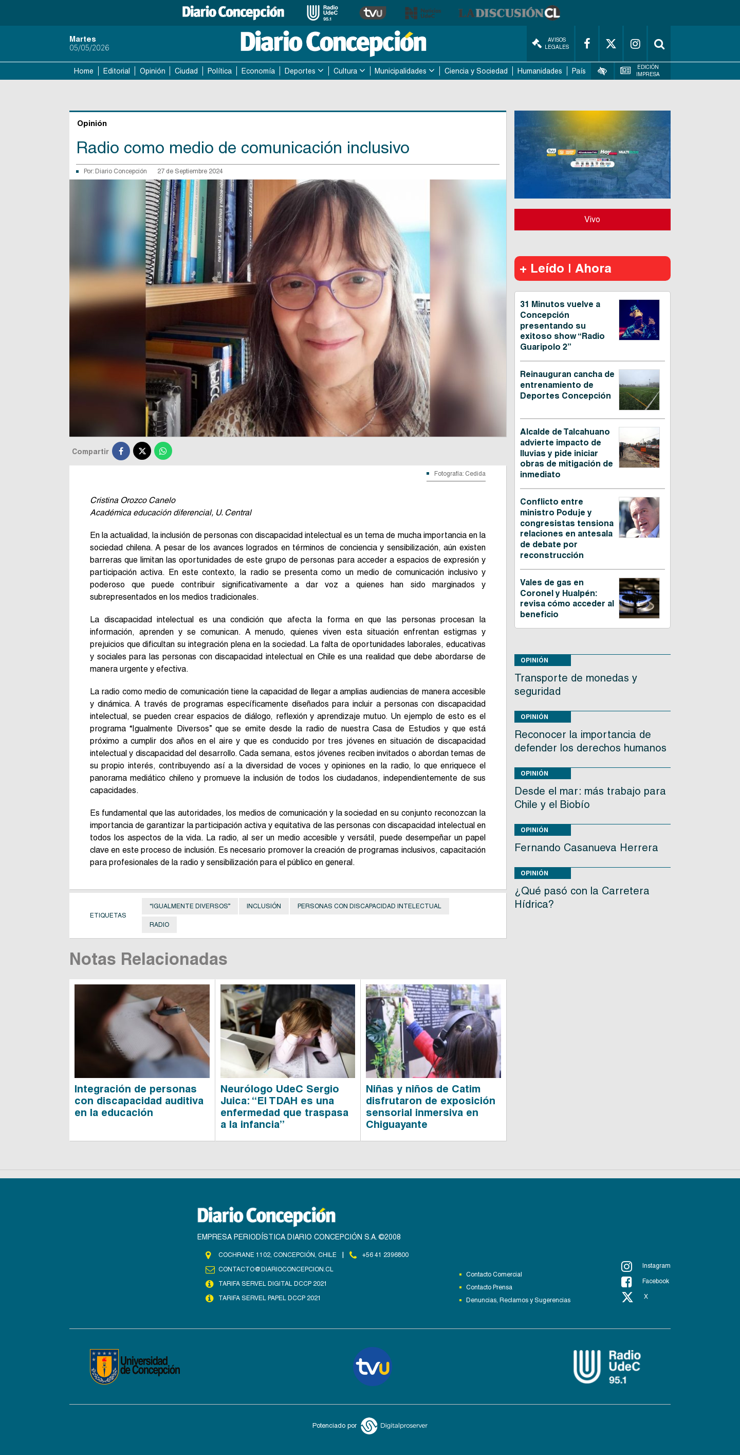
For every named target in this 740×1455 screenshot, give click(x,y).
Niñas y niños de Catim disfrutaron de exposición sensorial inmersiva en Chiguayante (430, 1106)
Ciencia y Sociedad (476, 71)
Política (220, 71)
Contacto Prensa (489, 1287)
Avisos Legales (550, 43)
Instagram (646, 1266)
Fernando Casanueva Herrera (586, 847)
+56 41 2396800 (385, 1255)
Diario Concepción (121, 171)
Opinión (152, 71)
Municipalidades (401, 71)
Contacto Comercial (494, 1274)
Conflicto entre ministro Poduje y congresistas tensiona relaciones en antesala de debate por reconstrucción (567, 528)
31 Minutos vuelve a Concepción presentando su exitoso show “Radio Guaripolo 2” (562, 325)
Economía (258, 71)
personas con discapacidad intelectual (369, 906)
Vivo (592, 219)
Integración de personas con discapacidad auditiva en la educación (139, 1101)
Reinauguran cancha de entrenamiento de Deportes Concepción (567, 385)
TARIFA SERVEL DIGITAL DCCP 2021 (272, 1283)
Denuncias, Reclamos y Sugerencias (518, 1300)
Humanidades (539, 71)
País (579, 71)
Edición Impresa (640, 70)
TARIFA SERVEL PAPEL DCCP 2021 (269, 1298)
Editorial (116, 71)
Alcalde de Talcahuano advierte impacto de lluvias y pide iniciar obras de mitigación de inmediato (566, 453)
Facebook (645, 1282)
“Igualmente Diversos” (190, 906)
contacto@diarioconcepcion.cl (276, 1269)
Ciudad (186, 71)
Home (84, 71)
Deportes (300, 71)
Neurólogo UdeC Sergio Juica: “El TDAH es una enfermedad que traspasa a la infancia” (284, 1106)
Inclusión (264, 906)
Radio (159, 924)
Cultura (345, 71)
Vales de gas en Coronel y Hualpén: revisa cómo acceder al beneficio (567, 598)
